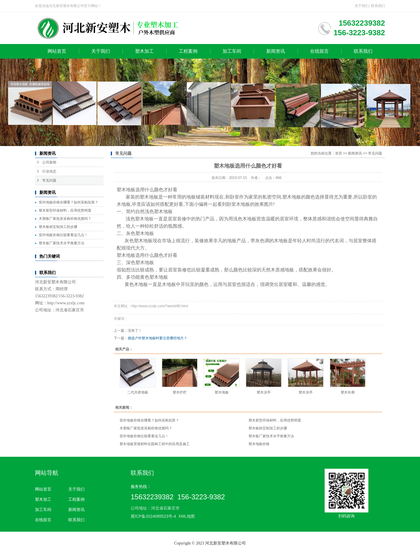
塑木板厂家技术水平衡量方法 (61, 243)
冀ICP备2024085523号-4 (153, 516)
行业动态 (49, 171)
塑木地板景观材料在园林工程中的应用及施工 (155, 444)
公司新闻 (49, 162)
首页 (338, 153)
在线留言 (319, 51)
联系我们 (378, 6)
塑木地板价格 (259, 444)
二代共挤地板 (137, 392)
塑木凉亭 (264, 392)
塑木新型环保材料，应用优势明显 (65, 210)
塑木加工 (144, 51)
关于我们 (362, 6)
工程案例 (188, 51)
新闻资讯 (275, 51)
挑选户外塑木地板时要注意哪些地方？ (157, 338)
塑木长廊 (348, 392)
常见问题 (49, 180)
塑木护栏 (180, 392)
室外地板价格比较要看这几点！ (63, 235)
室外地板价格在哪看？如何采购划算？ (68, 202)
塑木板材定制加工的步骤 (58, 227)
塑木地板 (222, 392)
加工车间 (232, 51)
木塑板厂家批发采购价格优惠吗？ (65, 219)
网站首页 (57, 51)
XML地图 (186, 516)
